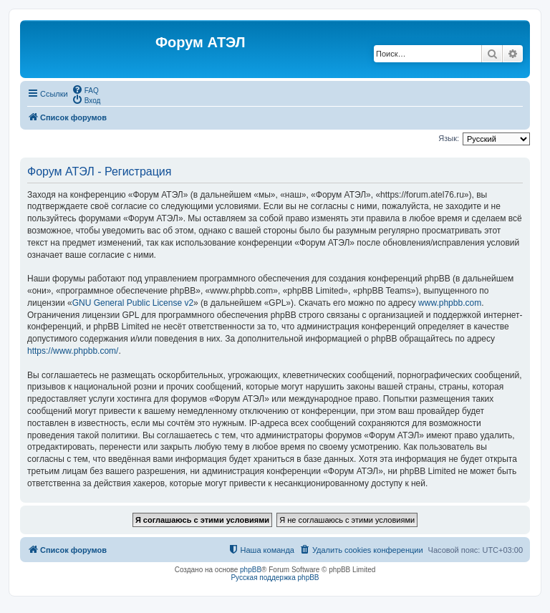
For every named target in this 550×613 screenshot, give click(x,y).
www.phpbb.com (449, 303)
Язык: (448, 138)
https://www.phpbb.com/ (72, 351)
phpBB (250, 570)
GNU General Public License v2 (132, 303)
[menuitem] (85, 90)
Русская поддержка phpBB (275, 577)
